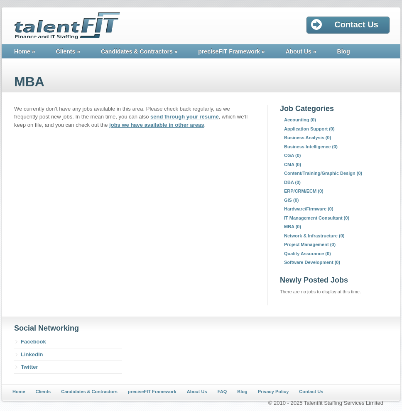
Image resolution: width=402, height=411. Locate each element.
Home (24, 51)
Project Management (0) (310, 244)
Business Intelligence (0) (311, 146)
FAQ (222, 391)
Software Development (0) (312, 262)
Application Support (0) (309, 128)
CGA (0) (292, 155)
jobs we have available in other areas (156, 125)
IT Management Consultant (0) (316, 217)
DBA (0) (292, 182)
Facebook (33, 341)
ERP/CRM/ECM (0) (304, 191)
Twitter (29, 367)
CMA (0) (292, 164)
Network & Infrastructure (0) (314, 235)
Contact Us (311, 391)
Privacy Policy (273, 391)
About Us (301, 51)
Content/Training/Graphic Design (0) (323, 173)
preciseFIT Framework (231, 51)
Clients (68, 51)
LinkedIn (32, 354)
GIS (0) (291, 200)
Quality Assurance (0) (307, 253)
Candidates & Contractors (139, 51)
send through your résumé (184, 117)
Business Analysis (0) (307, 137)
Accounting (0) (300, 119)
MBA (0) (292, 226)
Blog (343, 51)
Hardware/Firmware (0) (308, 208)
